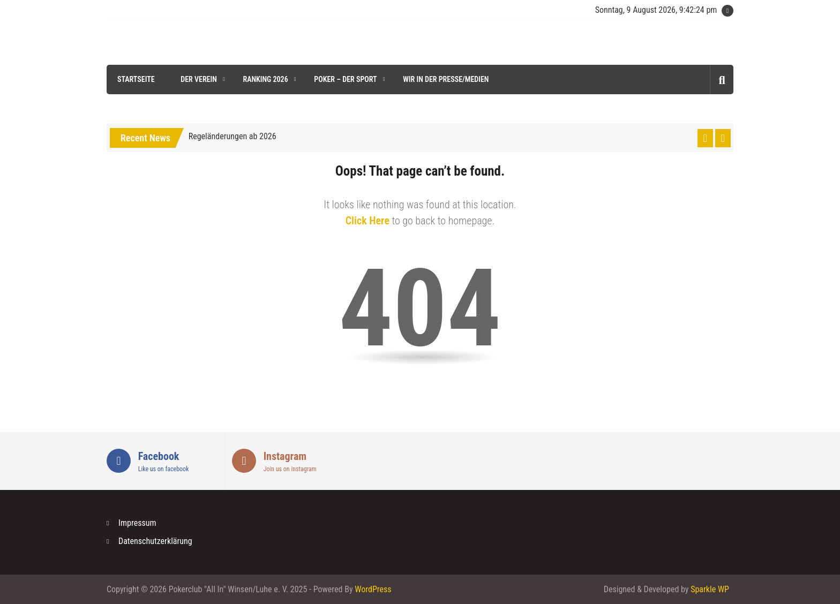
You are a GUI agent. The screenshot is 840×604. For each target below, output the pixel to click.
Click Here (367, 220)
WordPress (373, 589)
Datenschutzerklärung (155, 541)
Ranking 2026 (265, 79)
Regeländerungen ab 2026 (232, 136)
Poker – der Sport (345, 79)
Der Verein (199, 79)
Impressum (137, 523)
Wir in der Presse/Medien (446, 79)
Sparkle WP (710, 589)
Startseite (136, 79)
